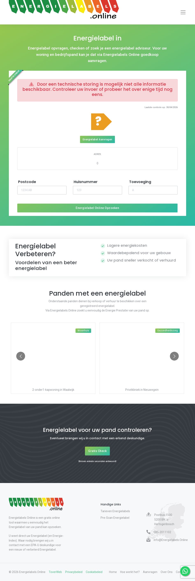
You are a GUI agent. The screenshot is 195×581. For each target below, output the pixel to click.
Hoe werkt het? (130, 572)
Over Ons (167, 572)
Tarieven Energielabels (115, 511)
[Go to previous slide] (20, 356)
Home (113, 572)
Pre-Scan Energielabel (115, 517)
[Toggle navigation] (183, 12)
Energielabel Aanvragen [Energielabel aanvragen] (97, 139)
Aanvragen (150, 572)
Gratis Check (97, 451)
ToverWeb (55, 572)
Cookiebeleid (94, 572)
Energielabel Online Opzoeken (97, 208)
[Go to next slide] (174, 356)
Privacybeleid (73, 572)
